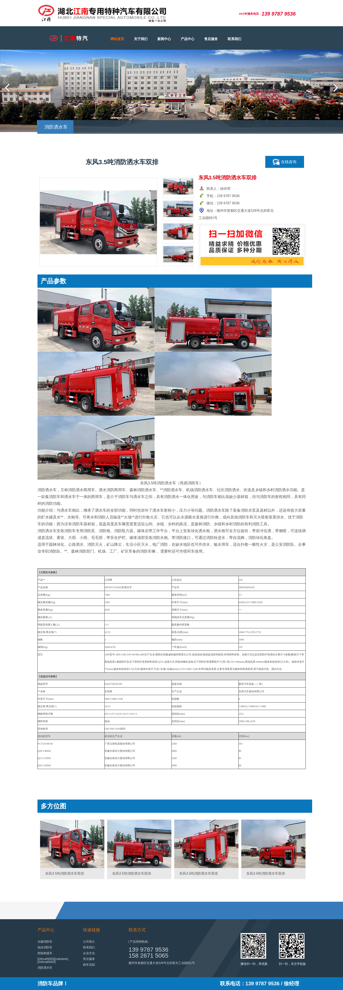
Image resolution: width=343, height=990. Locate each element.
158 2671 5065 (148, 955)
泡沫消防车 (44, 947)
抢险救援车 (44, 953)
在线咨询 (284, 162)
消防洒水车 (44, 967)
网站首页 (117, 39)
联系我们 (234, 39)
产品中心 (187, 39)
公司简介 (89, 941)
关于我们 (141, 39)
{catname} (61, 959)
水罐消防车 (44, 941)
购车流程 (89, 964)
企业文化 (89, 953)
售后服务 (211, 39)
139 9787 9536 (148, 949)
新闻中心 (164, 39)
